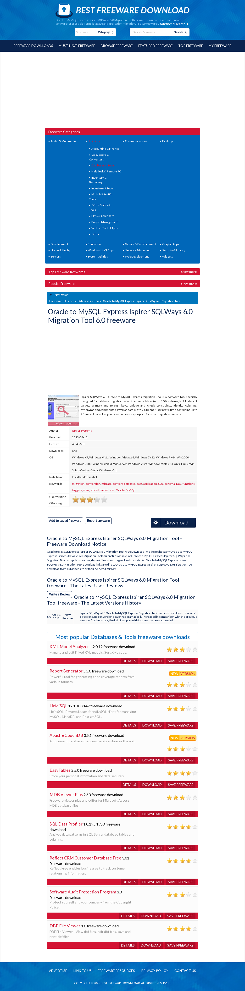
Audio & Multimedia (63, 141)
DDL (178, 483)
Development (59, 244)
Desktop (167, 141)
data (139, 483)
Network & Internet (137, 250)
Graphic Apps (170, 244)
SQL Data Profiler (66, 823)
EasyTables (60, 769)
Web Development (137, 256)
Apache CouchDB (66, 735)
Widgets (167, 256)
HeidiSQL (58, 705)
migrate (106, 483)
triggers (77, 490)
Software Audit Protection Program (83, 891)
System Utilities (98, 256)
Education (94, 244)
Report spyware (98, 521)
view (86, 490)
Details (128, 661)
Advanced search (172, 24)
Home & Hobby (60, 250)
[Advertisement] (122, 92)
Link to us (82, 971)
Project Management (104, 222)
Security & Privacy (173, 250)
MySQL (130, 490)
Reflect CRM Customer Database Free (86, 857)
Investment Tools (102, 188)
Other (95, 234)
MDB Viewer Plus (66, 794)
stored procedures (102, 490)
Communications (136, 141)
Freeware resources (116, 971)
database (129, 483)
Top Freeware (191, 46)
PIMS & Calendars (102, 215)
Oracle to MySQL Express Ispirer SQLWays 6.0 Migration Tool (141, 301)
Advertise (57, 971)
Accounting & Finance (105, 148)
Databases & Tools (103, 165)
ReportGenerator (66, 670)
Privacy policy (155, 971)
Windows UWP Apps (101, 250)
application (150, 483)
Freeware (55, 301)
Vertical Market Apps (104, 228)
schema (170, 483)
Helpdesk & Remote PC (106, 171)
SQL (160, 483)
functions (189, 483)
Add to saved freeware (65, 521)
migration (78, 483)
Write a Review (59, 594)
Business (94, 141)
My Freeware (221, 46)
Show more (189, 272)
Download (169, 522)
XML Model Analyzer (69, 646)
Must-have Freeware (76, 46)
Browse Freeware (117, 46)
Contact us (186, 971)
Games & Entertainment (140, 244)
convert (118, 483)
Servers (56, 256)
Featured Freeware (156, 46)
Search (178, 32)
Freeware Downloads (32, 46)
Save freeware (180, 661)
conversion (93, 483)
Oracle (120, 490)
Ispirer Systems (82, 430)
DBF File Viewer (65, 925)
